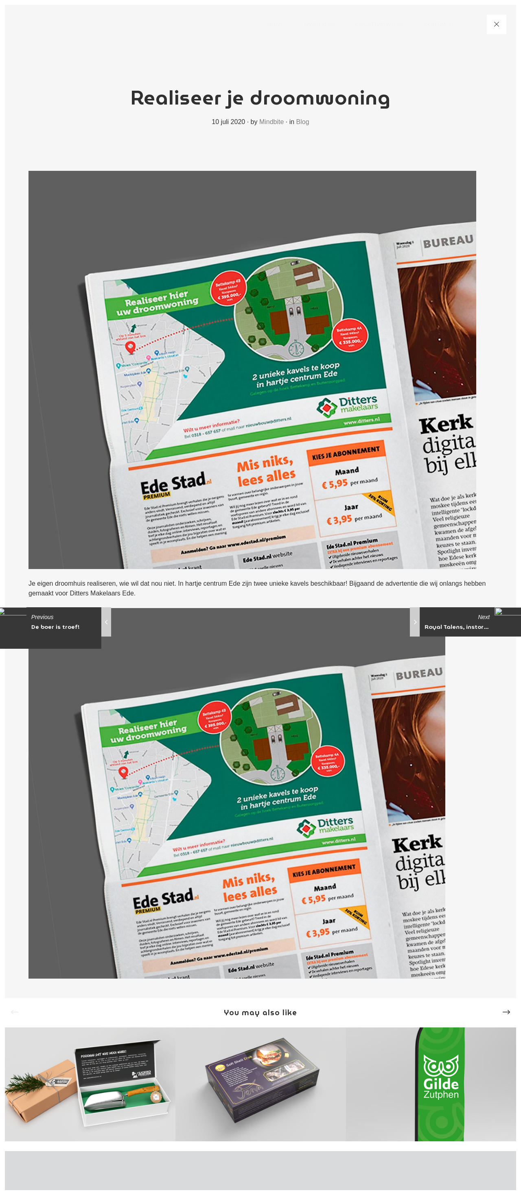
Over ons (319, 24)
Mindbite (271, 121)
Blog (302, 121)
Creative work (379, 24)
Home (276, 24)
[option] (90, 1084)
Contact (438, 24)
